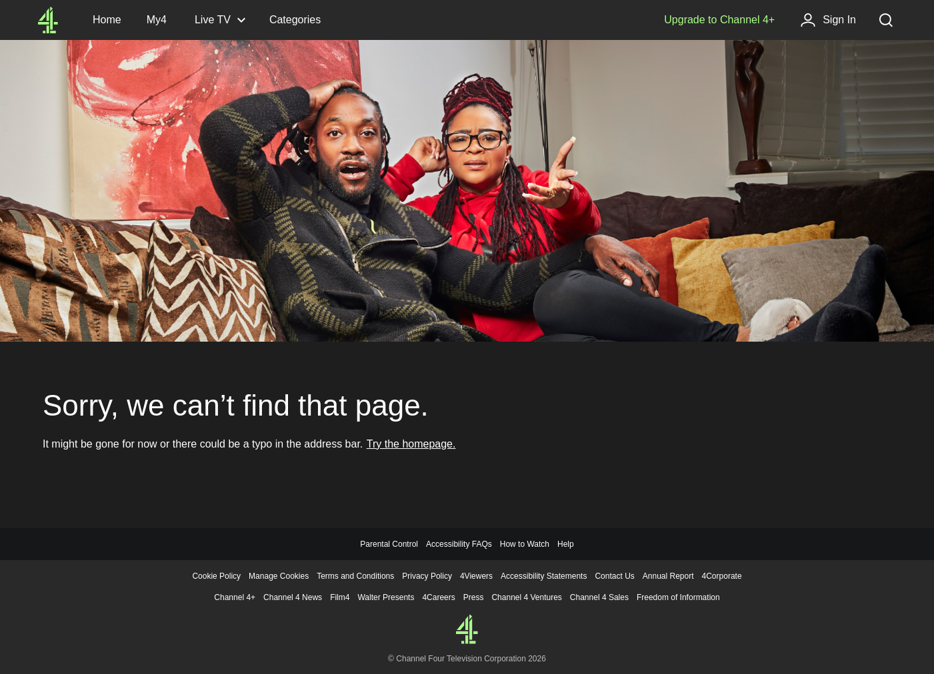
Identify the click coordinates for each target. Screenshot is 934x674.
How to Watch (524, 544)
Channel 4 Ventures (526, 597)
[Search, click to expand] (886, 20)
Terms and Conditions (355, 576)
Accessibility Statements (544, 576)
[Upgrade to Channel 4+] (719, 20)
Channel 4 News (292, 597)
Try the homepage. (411, 444)
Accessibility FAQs (459, 544)
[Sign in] (828, 20)
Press (473, 597)
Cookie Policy (216, 576)
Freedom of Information (678, 597)
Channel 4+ (234, 597)
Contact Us (614, 576)
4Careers (438, 597)
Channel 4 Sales (599, 597)
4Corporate (722, 576)
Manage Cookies (279, 576)
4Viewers (476, 576)
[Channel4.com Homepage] (48, 20)
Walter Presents (385, 597)
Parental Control (389, 544)
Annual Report (668, 576)
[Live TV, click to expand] (219, 20)
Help (565, 544)
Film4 (339, 597)
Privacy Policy (427, 576)
